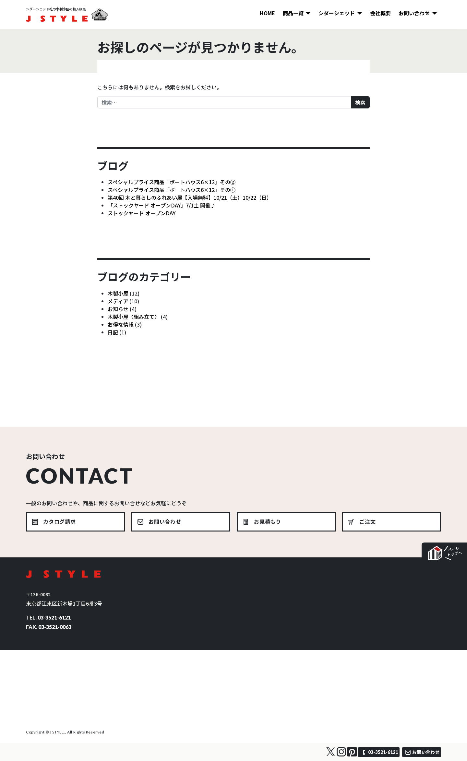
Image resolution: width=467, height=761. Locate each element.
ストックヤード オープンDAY (141, 213)
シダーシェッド (336, 13)
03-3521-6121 (54, 617)
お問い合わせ (414, 13)
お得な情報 (121, 324)
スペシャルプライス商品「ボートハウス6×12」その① (171, 190)
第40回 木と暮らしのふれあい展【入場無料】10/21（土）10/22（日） (190, 197)
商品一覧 (293, 13)
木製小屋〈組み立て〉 (134, 316)
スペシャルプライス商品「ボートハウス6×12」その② (171, 182)
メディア (118, 301)
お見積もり (267, 521)
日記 (113, 332)
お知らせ (118, 309)
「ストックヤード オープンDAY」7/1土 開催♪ (162, 205)
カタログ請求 (59, 521)
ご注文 (367, 521)
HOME (267, 13)
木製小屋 (118, 293)
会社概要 (380, 13)
